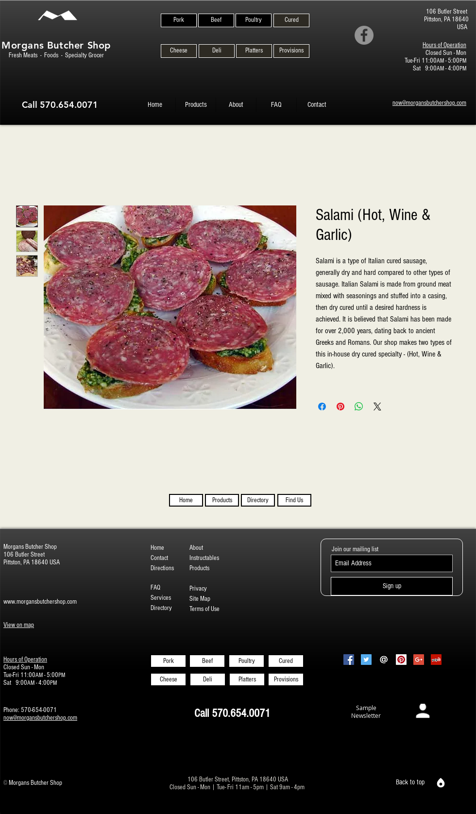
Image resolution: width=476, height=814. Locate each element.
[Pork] (179, 20)
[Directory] (258, 500)
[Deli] (217, 51)
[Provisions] (291, 51)
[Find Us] (294, 500)
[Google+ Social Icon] (418, 659)
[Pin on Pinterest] (340, 406)
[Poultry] (254, 20)
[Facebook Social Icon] (348, 659)
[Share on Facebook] (322, 406)
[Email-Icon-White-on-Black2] (383, 659)
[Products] (222, 500)
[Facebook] (364, 35)
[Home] (186, 500)
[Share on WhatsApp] (359, 406)
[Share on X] (377, 406)
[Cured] (291, 20)
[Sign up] (392, 586)
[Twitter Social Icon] (366, 659)
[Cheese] (179, 51)
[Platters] (254, 51)
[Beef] (216, 20)
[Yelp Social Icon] (436, 659)
